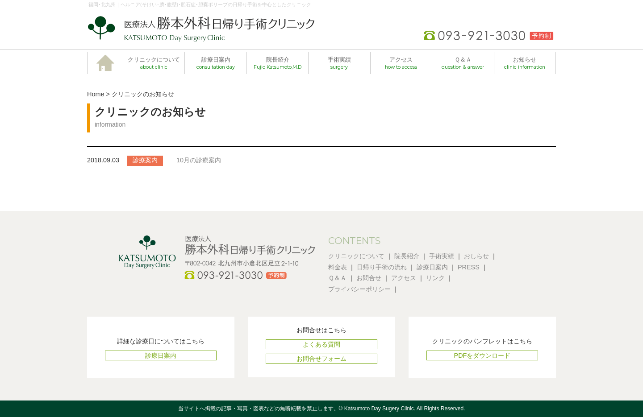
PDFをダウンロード (482, 355)
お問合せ (368, 277)
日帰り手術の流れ (382, 267)
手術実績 (339, 63)
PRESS (469, 267)
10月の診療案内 (198, 160)
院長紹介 (277, 63)
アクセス (401, 63)
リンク (435, 277)
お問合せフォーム (321, 358)
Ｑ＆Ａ (463, 63)
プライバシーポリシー (359, 289)
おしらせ (476, 256)
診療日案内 (215, 63)
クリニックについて (154, 63)
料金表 (337, 267)
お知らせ (524, 63)
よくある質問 (321, 344)
